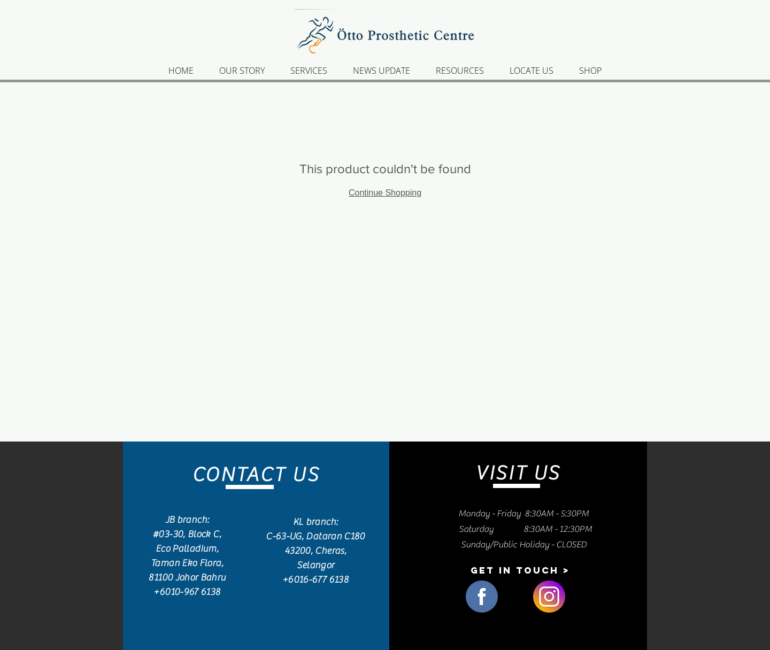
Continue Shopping (385, 192)
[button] (520, 570)
